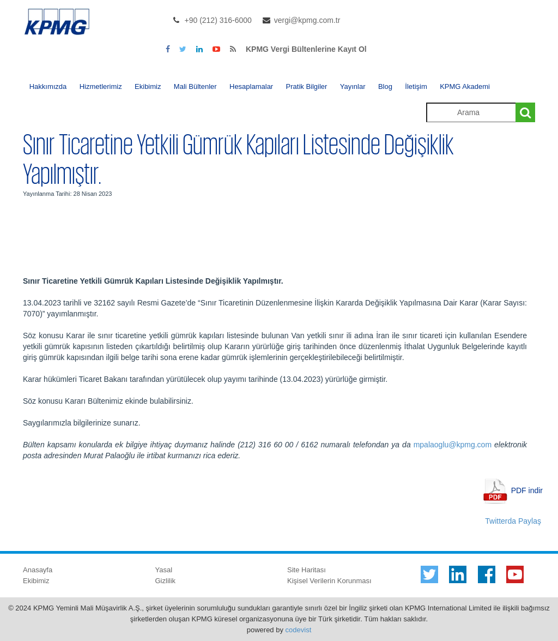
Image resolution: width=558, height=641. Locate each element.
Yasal (164, 570)
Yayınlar (353, 86)
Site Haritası (306, 570)
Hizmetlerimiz (101, 86)
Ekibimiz (148, 86)
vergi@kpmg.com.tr (307, 20)
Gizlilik (165, 581)
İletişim (416, 86)
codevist (299, 630)
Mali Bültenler (195, 86)
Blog (385, 86)
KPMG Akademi (465, 86)
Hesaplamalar (251, 86)
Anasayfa (37, 570)
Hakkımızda (48, 86)
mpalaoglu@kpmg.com (453, 444)
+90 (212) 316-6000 (218, 20)
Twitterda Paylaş (513, 521)
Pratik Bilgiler (306, 86)
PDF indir (527, 490)
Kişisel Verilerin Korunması (329, 581)
